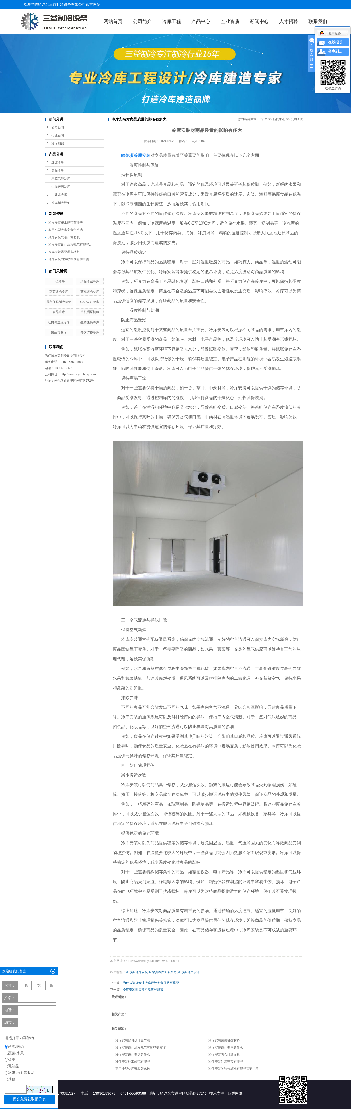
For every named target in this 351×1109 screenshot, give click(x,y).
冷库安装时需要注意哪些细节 (143, 989)
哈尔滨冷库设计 (189, 972)
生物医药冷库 (60, 186)
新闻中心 (259, 21)
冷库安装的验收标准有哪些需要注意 (233, 1069)
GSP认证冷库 (89, 302)
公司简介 (142, 21)
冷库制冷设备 (60, 203)
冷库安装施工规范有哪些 (65, 222)
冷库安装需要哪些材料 (64, 252)
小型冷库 (58, 281)
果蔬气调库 (59, 332)
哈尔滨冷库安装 (137, 972)
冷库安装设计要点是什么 (132, 1054)
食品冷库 (57, 170)
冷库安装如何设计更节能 (132, 1040)
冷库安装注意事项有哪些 (225, 1061)
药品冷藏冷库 (89, 281)
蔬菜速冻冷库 (58, 291)
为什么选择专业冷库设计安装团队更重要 (151, 983)
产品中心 (200, 21)
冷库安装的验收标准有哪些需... (70, 259)
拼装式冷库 (59, 195)
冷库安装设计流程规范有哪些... (70, 244)
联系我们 (317, 21)
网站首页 (113, 21)
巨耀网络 (235, 1093)
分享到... (335, 51)
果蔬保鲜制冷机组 (58, 302)
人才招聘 (288, 21)
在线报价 (335, 42)
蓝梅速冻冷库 (89, 291)
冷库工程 (171, 21)
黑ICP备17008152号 (60, 1093)
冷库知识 (57, 143)
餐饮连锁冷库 (89, 332)
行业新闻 (57, 135)
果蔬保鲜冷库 (60, 178)
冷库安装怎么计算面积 (64, 237)
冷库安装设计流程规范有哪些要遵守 (140, 1047)
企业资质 (230, 21)
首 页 (263, 119)
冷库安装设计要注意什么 (225, 1047)
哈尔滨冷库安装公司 (163, 972)
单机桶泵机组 (89, 312)
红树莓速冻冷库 (59, 322)
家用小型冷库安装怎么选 (65, 230)
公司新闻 (57, 127)
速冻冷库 (57, 162)
